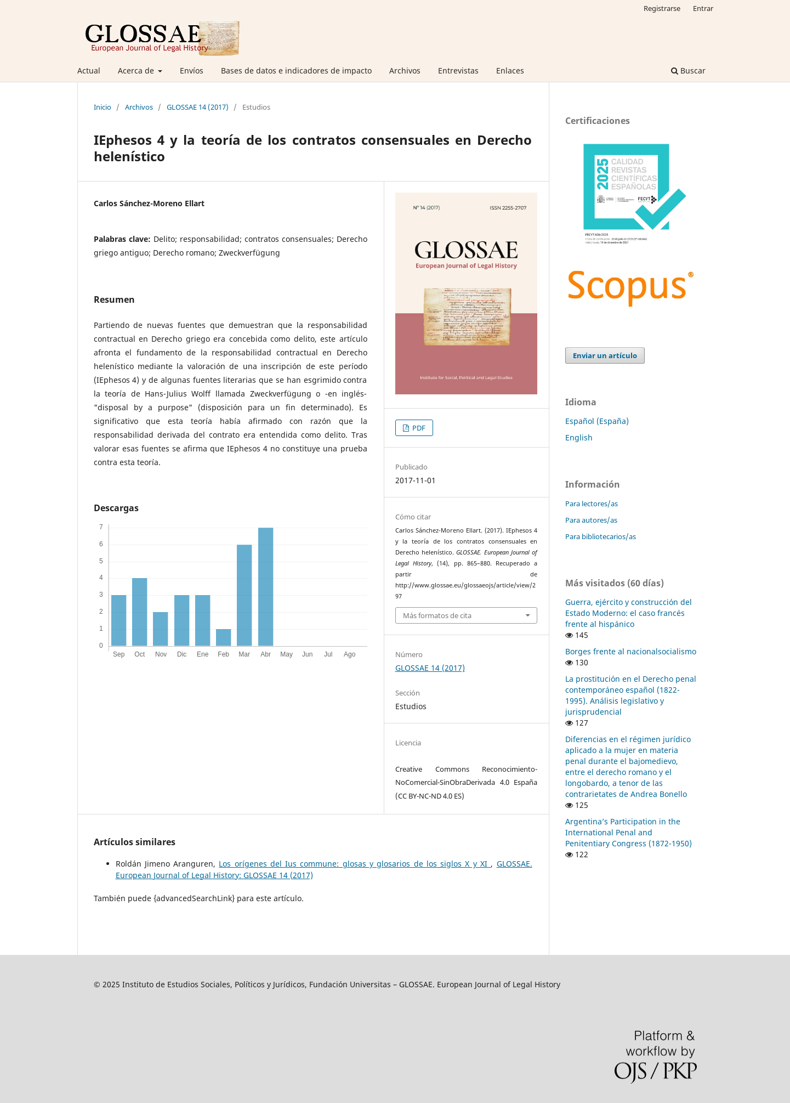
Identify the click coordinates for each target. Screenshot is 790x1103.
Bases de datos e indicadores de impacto (296, 70)
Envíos (191, 70)
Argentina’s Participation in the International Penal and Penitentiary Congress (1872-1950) (628, 832)
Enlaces (510, 70)
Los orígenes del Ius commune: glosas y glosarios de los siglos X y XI (355, 863)
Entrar (703, 8)
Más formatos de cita (437, 615)
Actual (88, 70)
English (579, 437)
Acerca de (137, 70)
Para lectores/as (591, 503)
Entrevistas (458, 70)
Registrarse (662, 8)
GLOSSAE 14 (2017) (198, 107)
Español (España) (597, 421)
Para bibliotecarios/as (600, 536)
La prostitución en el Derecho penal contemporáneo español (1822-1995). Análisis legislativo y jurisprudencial (630, 695)
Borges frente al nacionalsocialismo (630, 651)
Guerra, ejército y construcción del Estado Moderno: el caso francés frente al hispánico (628, 613)
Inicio (102, 107)
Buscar (688, 70)
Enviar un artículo (605, 355)
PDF (418, 428)
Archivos (404, 70)
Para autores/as (591, 520)
